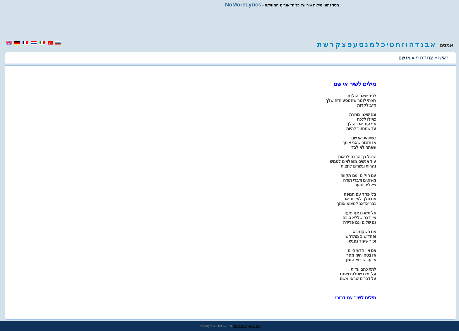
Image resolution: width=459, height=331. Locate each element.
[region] (229, 24)
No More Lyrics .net (247, 326)
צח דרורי (424, 57)
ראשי (443, 57)
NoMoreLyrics (243, 4)
